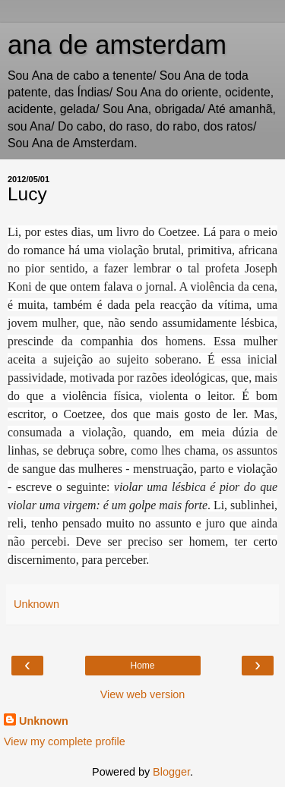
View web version (142, 694)
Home (142, 665)
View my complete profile (64, 741)
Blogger (171, 772)
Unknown (43, 721)
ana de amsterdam (117, 44)
